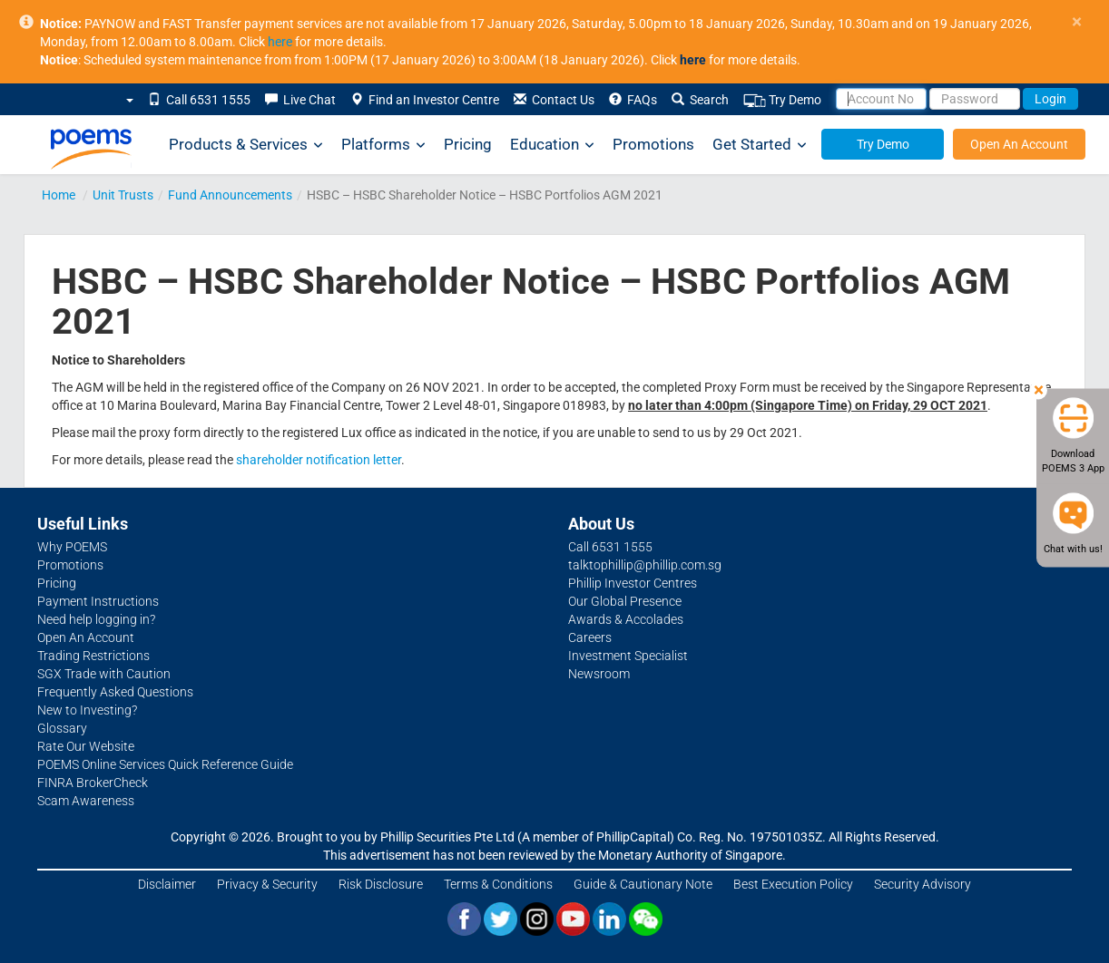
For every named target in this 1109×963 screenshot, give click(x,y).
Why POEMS (72, 547)
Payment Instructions (98, 601)
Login (1050, 99)
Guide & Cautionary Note (643, 884)
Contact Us (554, 99)
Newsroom (599, 673)
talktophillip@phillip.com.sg (644, 565)
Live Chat (300, 99)
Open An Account (1019, 144)
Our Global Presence (625, 601)
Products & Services (246, 144)
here (280, 41)
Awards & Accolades (625, 619)
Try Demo (782, 100)
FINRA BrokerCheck (92, 782)
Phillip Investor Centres (632, 583)
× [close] (1077, 22)
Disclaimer (167, 884)
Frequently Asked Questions (115, 692)
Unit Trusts (123, 195)
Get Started (759, 144)
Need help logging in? (96, 619)
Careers (590, 637)
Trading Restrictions (93, 655)
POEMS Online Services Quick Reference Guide (165, 764)
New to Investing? (87, 710)
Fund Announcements (230, 195)
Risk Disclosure (381, 884)
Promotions (653, 144)
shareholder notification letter (318, 459)
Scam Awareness (85, 800)
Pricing (468, 144)
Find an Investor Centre (424, 99)
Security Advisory (922, 884)
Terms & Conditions (498, 884)
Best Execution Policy (793, 884)
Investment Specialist (628, 655)
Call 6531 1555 (199, 99)
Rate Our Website (85, 746)
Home (58, 195)
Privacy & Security (267, 884)
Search (700, 99)
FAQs (633, 99)
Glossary (62, 728)
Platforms (383, 144)
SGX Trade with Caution (104, 673)
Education (552, 144)
